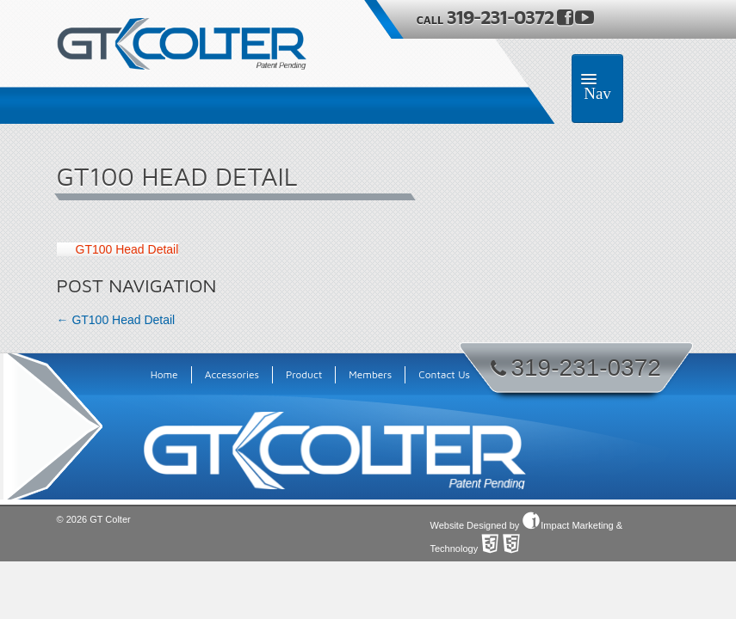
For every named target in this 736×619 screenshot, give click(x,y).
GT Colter (110, 519)
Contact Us (444, 374)
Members (370, 374)
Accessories (232, 374)
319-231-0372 (501, 17)
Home (164, 374)
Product (304, 374)
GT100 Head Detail (127, 249)
